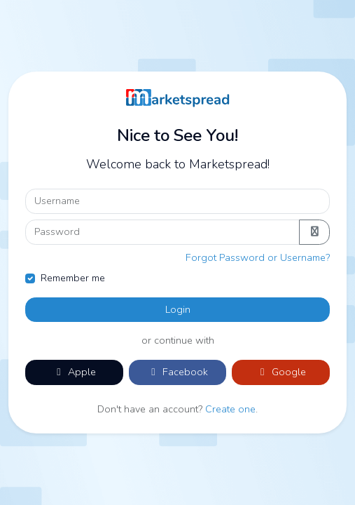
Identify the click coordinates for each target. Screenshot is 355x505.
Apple (74, 372)
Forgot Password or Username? (258, 257)
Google (281, 372)
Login (177, 309)
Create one (230, 409)
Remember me (73, 278)
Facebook (177, 372)
